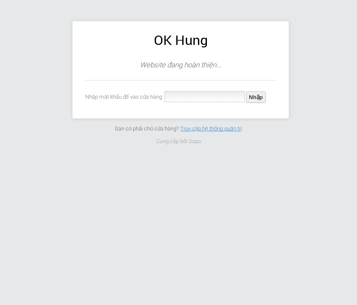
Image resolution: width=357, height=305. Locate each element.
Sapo (195, 141)
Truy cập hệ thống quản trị (211, 128)
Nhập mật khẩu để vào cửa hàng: (124, 97)
